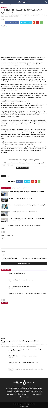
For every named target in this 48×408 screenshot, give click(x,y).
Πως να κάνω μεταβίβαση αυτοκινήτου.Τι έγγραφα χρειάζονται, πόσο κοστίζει (27, 293)
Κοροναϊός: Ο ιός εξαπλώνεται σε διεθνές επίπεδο (22, 211)
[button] (46, 2)
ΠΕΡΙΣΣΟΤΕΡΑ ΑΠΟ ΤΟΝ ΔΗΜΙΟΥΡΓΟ (20, 188)
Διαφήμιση (26, 404)
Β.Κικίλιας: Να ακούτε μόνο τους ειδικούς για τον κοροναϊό (24, 225)
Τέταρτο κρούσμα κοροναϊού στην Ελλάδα (20, 198)
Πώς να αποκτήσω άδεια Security (17, 273)
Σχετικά (21, 404)
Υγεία (6, 7)
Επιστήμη (3, 221)
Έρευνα (2, 208)
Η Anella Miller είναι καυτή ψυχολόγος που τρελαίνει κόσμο (23, 355)
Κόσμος (2, 214)
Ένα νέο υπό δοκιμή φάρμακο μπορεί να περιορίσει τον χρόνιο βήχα (27, 205)
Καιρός (2, 338)
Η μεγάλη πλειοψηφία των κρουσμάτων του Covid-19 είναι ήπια (26, 191)
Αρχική (2, 4)
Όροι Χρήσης (15, 404)
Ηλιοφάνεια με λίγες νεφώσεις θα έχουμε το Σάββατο (19, 341)
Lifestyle (2, 7)
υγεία (8, 175)
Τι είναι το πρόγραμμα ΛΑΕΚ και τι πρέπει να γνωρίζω (21, 280)
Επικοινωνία (32, 404)
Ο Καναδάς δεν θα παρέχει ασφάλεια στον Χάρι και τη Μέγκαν (23, 362)
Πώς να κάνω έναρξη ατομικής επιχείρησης (19, 286)
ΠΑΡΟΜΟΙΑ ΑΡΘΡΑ (6, 188)
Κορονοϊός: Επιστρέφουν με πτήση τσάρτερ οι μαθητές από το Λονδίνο (26, 369)
